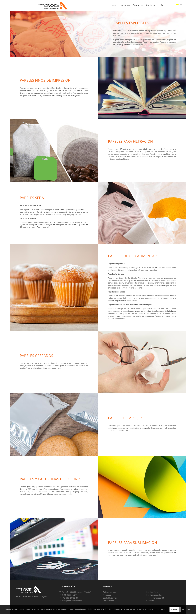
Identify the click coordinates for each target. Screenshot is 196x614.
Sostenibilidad (108, 601)
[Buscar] (162, 5)
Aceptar (174, 609)
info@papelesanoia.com (72, 601)
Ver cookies (186, 609)
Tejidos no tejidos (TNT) (156, 598)
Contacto (150, 601)
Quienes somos (109, 592)
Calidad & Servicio (110, 598)
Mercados (107, 595)
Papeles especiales (154, 595)
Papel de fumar (152, 592)
